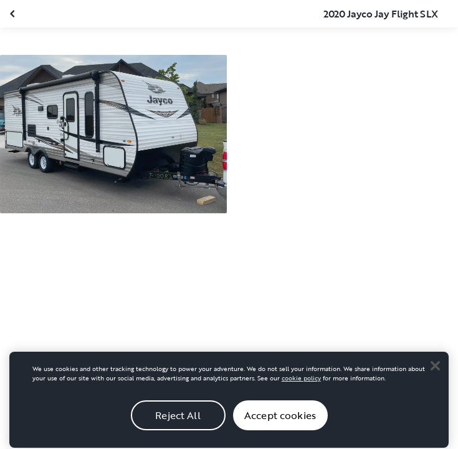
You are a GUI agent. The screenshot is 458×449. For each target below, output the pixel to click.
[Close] (435, 369)
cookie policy (301, 382)
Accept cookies (280, 419)
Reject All (178, 419)
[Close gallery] (13, 13)
